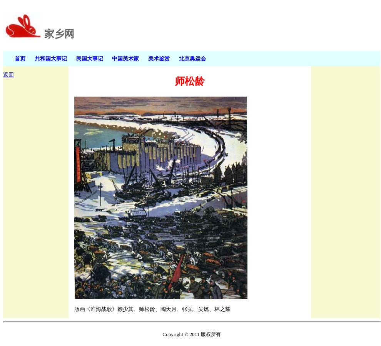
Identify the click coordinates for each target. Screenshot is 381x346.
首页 (20, 58)
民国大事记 (89, 58)
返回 (8, 75)
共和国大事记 (51, 58)
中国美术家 (125, 58)
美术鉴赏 (159, 58)
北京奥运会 (192, 58)
